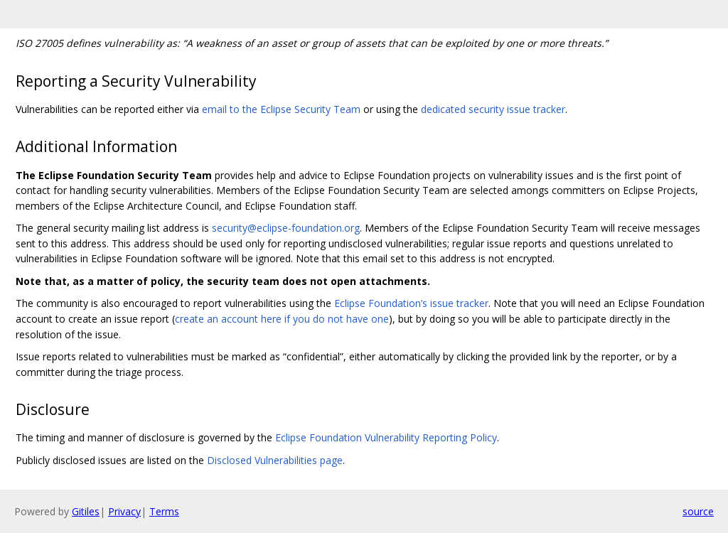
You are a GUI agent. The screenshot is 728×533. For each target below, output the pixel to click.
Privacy (124, 511)
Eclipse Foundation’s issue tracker (411, 303)
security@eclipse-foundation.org (286, 228)
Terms (164, 511)
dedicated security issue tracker (493, 109)
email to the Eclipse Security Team (281, 109)
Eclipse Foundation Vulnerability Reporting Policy (386, 437)
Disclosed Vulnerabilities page (275, 460)
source (698, 511)
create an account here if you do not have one (282, 318)
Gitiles (86, 511)
